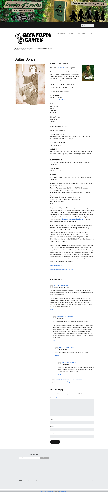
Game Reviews (82, 33)
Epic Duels (71, 33)
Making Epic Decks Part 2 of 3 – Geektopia (69, 379)
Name (52, 419)
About (90, 33)
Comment (53, 398)
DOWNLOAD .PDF (56, 265)
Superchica (61, 68)
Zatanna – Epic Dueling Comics (65, 382)
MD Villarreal (62, 100)
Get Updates (34, 455)
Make (20, 480)
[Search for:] (87, 25)
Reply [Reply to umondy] (57, 355)
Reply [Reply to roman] (54, 340)
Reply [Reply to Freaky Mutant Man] (51, 309)
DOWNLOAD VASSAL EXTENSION (61, 269)
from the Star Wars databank (72, 219)
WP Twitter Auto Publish (47, 491)
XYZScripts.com (63, 491)
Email (52, 426)
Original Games (61, 33)
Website (52, 434)
